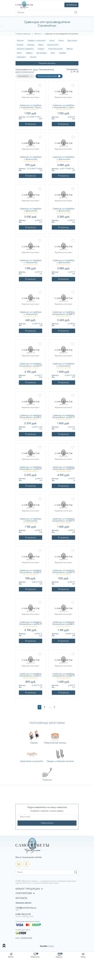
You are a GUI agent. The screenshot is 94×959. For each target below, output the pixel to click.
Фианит (20, 41)
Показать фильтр (47, 63)
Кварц (40, 45)
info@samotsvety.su (26, 908)
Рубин (19, 53)
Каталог (37, 34)
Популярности (46, 70)
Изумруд (30, 45)
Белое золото (52, 45)
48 (77, 72)
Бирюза (41, 49)
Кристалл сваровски (25, 49)
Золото (33, 57)
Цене (35, 70)
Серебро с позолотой (36, 41)
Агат (53, 53)
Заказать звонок (23, 903)
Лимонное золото (55, 49)
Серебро (62, 53)
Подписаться (47, 823)
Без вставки (42, 53)
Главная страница (23, 34)
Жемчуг (70, 49)
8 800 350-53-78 (23, 914)
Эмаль (61, 41)
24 (74, 72)
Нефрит (29, 53)
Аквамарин (21, 57)
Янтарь (20, 45)
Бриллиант (72, 41)
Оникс (51, 41)
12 (71, 72)
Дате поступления (25, 72)
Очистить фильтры (47, 76)
